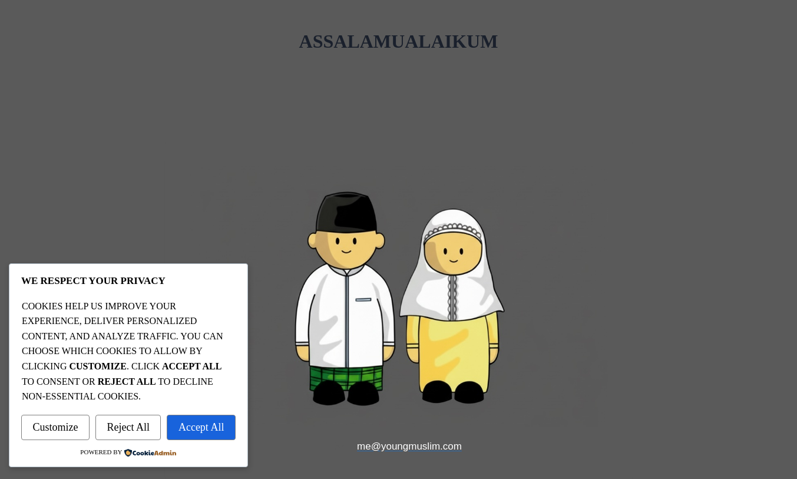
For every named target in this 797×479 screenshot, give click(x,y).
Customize (55, 427)
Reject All (128, 427)
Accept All (201, 427)
